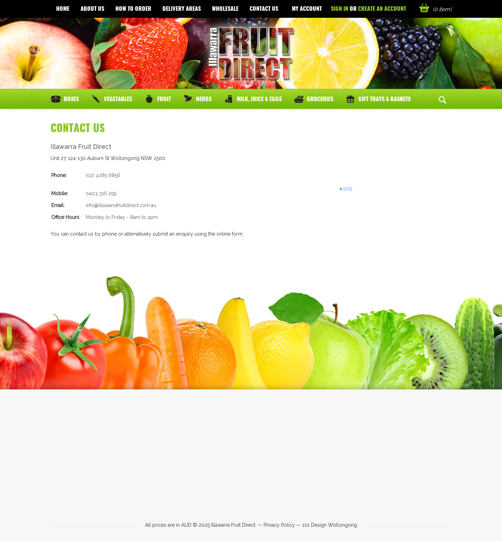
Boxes (71, 98)
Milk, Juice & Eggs (259, 98)
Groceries (320, 98)
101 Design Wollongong (329, 525)
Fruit (164, 98)
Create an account (382, 8)
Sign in (339, 8)
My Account (307, 8)
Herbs (204, 98)
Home (62, 8)
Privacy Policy (279, 525)
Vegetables (118, 98)
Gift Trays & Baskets (384, 98)
